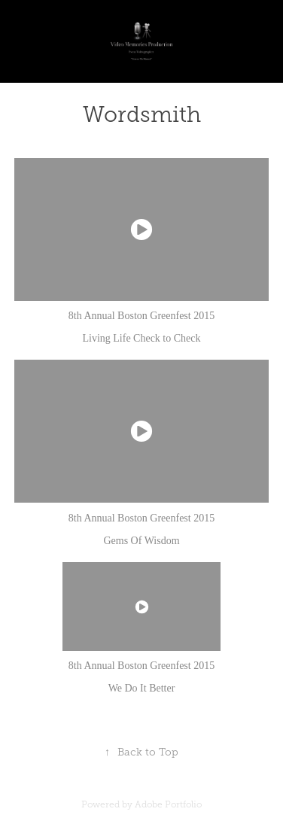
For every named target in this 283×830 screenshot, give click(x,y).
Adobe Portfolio (168, 804)
